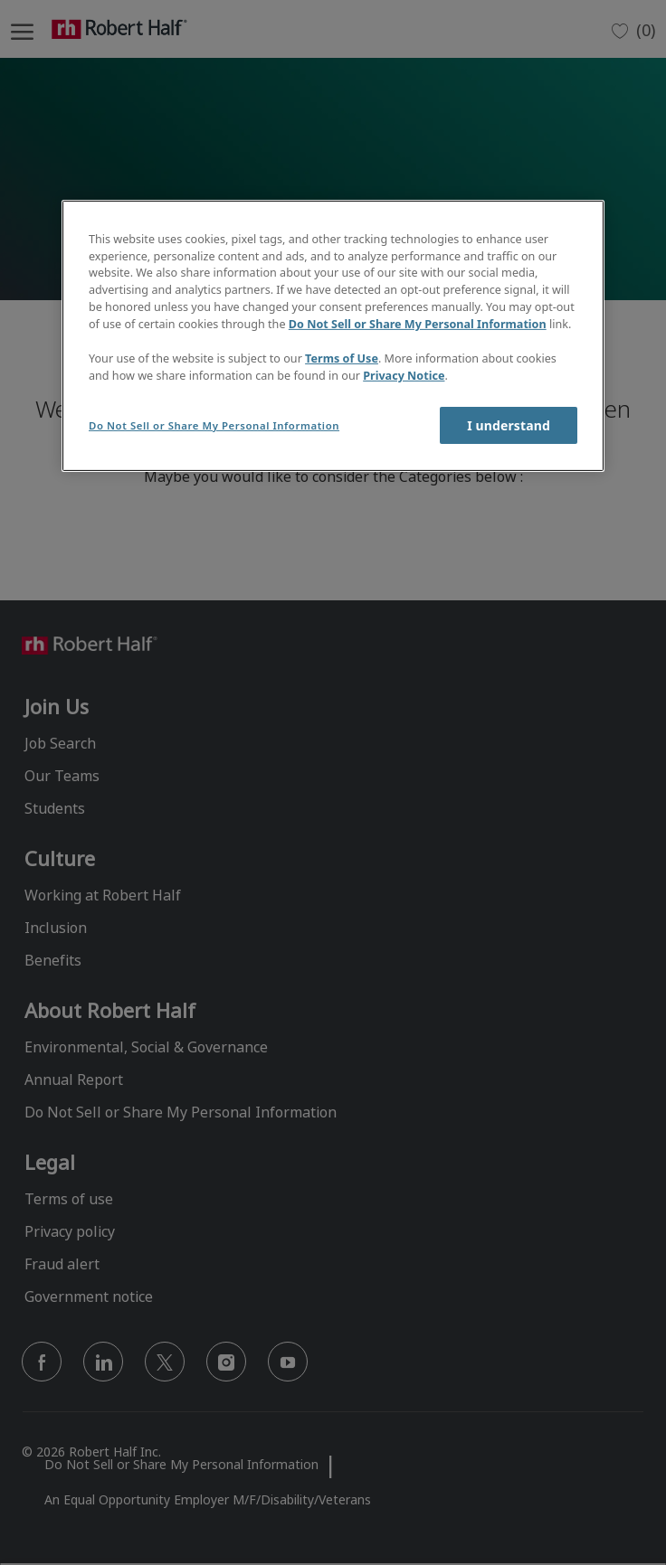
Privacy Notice (403, 375)
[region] (333, 336)
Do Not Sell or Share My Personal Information (418, 324)
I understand (508, 424)
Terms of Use (341, 358)
